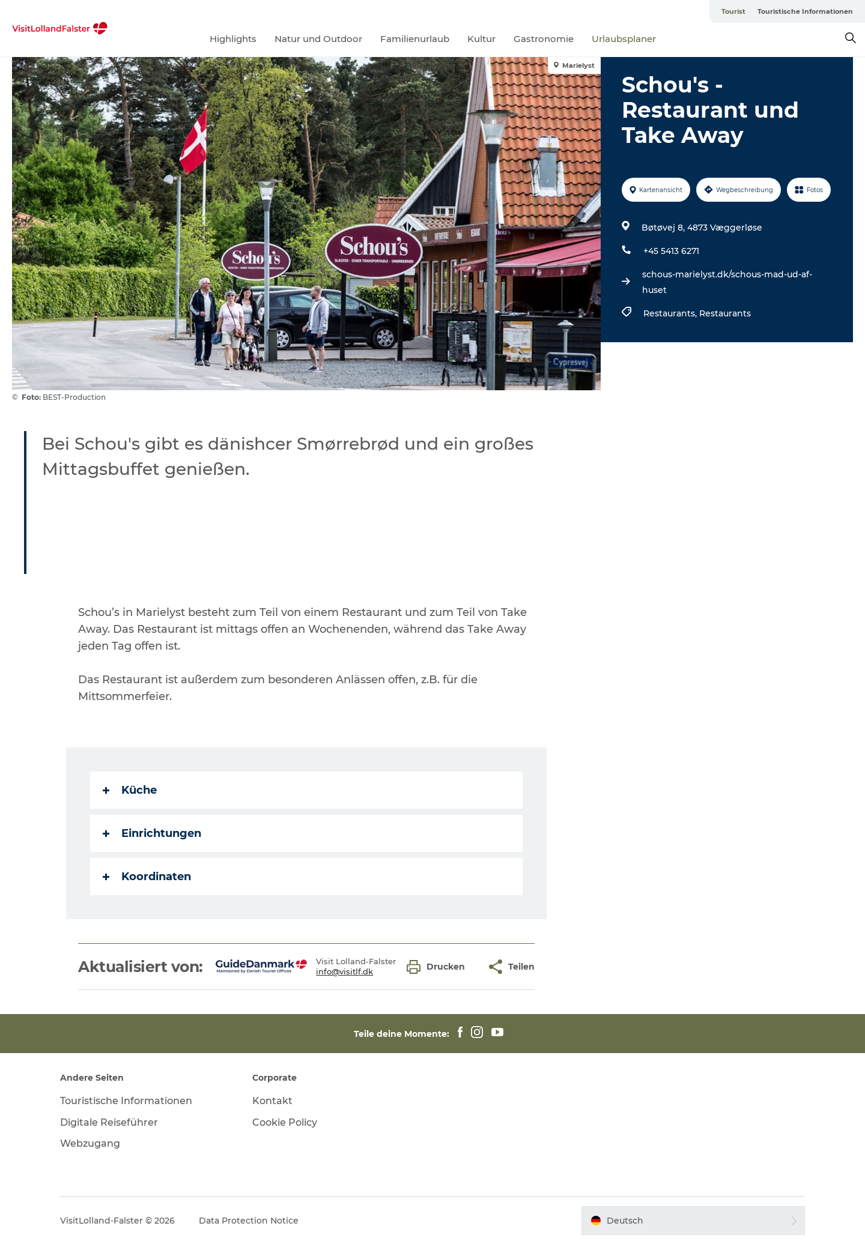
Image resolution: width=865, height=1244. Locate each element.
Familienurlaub (414, 38)
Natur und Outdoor (318, 38)
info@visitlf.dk (344, 971)
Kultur (481, 38)
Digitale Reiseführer (109, 1122)
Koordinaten (147, 876)
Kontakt (272, 1101)
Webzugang (90, 1143)
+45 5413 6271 (671, 251)
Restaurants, (671, 313)
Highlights (233, 38)
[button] (439, 967)
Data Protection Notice (249, 1220)
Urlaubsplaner (624, 38)
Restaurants (725, 313)
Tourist (733, 11)
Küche (130, 790)
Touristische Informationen (805, 11)
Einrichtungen (152, 833)
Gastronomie (544, 38)
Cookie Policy (284, 1122)
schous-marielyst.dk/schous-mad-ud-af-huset (727, 282)
